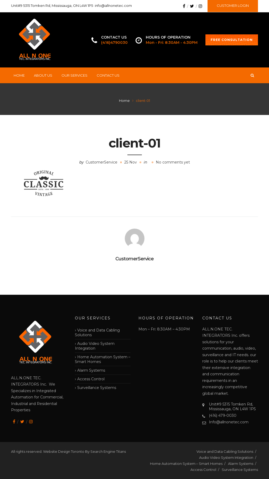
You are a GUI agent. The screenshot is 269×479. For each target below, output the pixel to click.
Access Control (91, 379)
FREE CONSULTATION (232, 40)
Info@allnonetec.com (229, 422)
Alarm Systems (91, 370)
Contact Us (108, 75)
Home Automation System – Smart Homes (102, 359)
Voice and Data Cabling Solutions (97, 332)
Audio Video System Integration (95, 346)
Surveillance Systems (96, 387)
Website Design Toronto (64, 451)
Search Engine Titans (108, 451)
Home (19, 75)
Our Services (74, 75)
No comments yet (173, 162)
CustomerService (101, 162)
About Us (43, 75)
